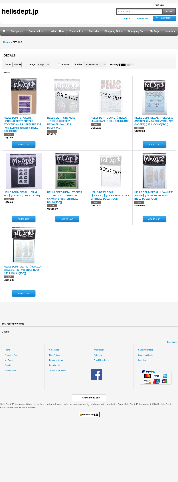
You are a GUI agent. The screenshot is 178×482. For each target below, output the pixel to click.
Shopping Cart (11, 355)
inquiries (142, 360)
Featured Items (56, 360)
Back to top (172, 342)
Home (7, 350)
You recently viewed (58, 370)
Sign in (127, 18)
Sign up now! (143, 18)
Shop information (145, 350)
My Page (9, 360)
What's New (99, 350)
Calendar (98, 355)
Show (8, 64)
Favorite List (54, 365)
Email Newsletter (101, 360)
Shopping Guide (145, 355)
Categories (54, 350)
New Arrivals (54, 355)
